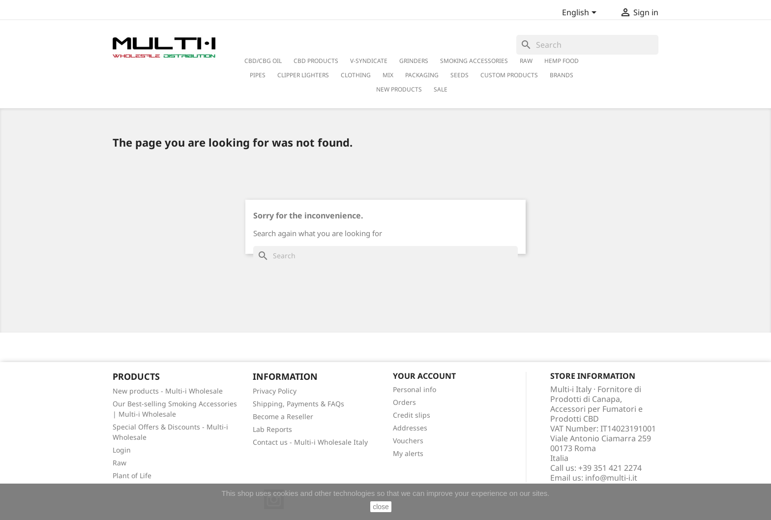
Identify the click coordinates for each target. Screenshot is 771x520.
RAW (526, 61)
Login (122, 450)
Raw (119, 462)
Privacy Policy (275, 391)
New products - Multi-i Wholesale (168, 391)
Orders (404, 402)
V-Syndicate (368, 61)
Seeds (459, 75)
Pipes (258, 75)
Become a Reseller (283, 416)
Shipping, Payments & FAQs (298, 403)
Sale (440, 89)
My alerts (408, 453)
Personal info (414, 389)
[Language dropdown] (581, 13)
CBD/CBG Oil (263, 61)
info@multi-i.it (611, 477)
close (381, 507)
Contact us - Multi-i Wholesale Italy (310, 442)
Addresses (410, 427)
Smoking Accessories (474, 61)
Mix (388, 75)
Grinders (413, 61)
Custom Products (509, 75)
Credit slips (411, 415)
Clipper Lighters (303, 75)
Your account (424, 375)
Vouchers (408, 440)
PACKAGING (422, 75)
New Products (399, 89)
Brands (561, 75)
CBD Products (316, 61)
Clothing (356, 75)
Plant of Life (132, 475)
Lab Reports (272, 429)
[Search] (587, 45)
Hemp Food (561, 61)
